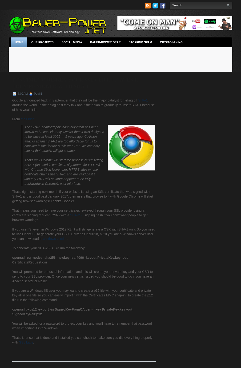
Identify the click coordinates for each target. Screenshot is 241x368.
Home (19, 42)
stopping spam (140, 42)
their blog (28, 119)
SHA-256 (77, 215)
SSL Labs (26, 342)
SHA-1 (143, 100)
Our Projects (42, 42)
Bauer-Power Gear (105, 42)
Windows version (54, 239)
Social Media (72, 42)
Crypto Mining (171, 42)
